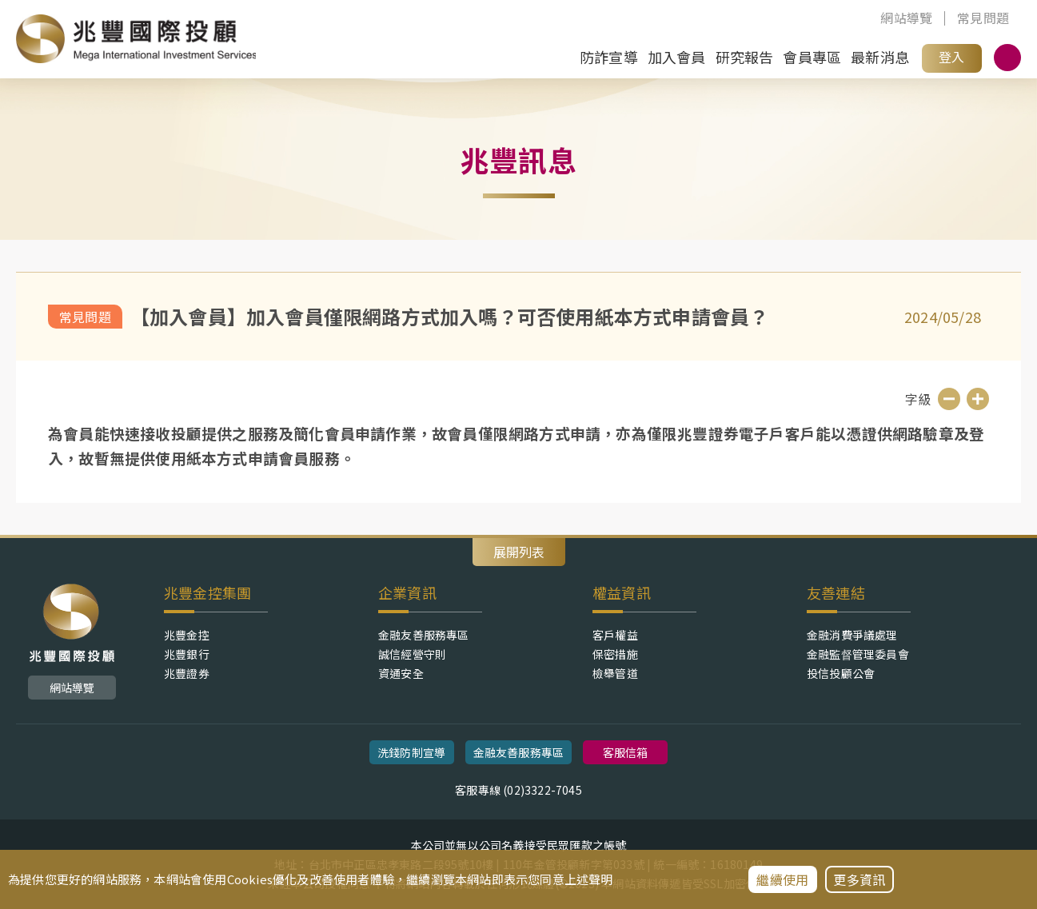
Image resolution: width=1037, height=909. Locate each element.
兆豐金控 (186, 635)
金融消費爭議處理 (852, 635)
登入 (951, 56)
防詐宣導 (609, 56)
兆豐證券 (186, 673)
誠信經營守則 (412, 654)
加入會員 (677, 56)
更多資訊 (859, 879)
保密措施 (615, 654)
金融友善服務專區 (423, 635)
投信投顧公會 (841, 673)
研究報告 (745, 56)
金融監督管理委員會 (858, 654)
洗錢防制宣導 (411, 752)
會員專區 (812, 56)
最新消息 (880, 56)
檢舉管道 (615, 673)
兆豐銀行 (186, 654)
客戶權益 (615, 635)
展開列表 (518, 551)
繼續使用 (782, 879)
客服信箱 (625, 752)
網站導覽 (906, 18)
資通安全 (401, 673)
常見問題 (983, 18)
